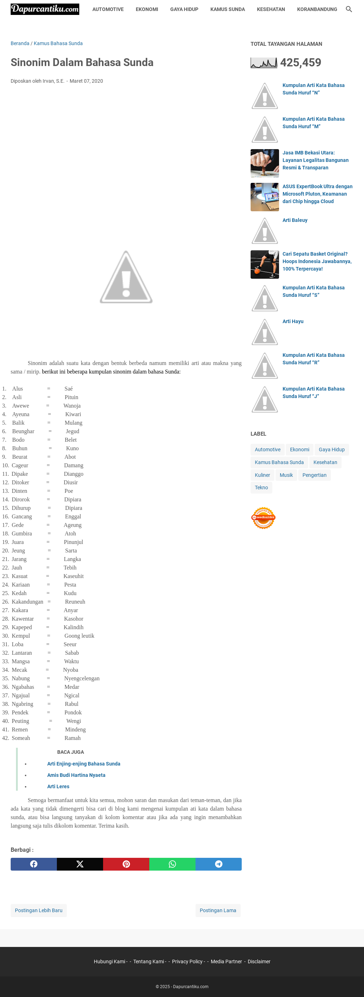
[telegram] (219, 864)
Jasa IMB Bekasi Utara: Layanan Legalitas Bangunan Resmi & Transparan (316, 160)
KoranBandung (317, 9)
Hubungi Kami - (111, 961)
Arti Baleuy (295, 220)
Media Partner (226, 961)
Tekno (261, 487)
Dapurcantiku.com (191, 986)
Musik (286, 475)
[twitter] (80, 864)
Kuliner (262, 475)
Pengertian (315, 475)
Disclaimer (259, 961)
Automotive (108, 9)
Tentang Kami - (150, 961)
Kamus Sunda (227, 9)
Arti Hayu (293, 321)
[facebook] (34, 864)
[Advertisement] (126, 143)
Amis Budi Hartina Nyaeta (76, 775)
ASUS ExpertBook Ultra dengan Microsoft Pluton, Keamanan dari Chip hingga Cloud (318, 194)
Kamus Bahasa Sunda (279, 462)
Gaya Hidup (184, 9)
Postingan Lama (218, 910)
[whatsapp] (172, 864)
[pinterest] (126, 864)
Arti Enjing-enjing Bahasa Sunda (84, 764)
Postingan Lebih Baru (39, 910)
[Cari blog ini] (349, 9)
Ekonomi (147, 9)
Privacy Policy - (189, 961)
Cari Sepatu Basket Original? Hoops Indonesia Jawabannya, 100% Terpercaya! (317, 261)
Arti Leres (58, 786)
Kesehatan (271, 9)
